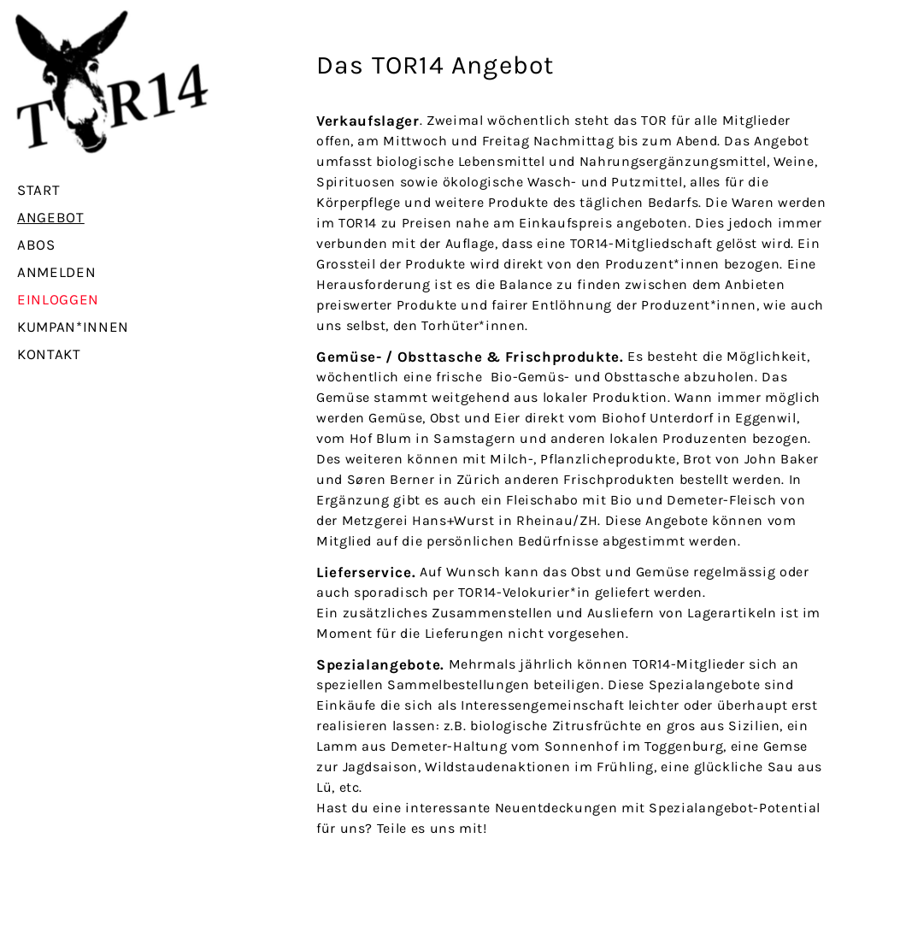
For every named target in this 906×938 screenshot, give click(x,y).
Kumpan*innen (73, 326)
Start (38, 189)
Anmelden (56, 271)
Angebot (51, 217)
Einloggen (58, 299)
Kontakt (49, 354)
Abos (36, 244)
